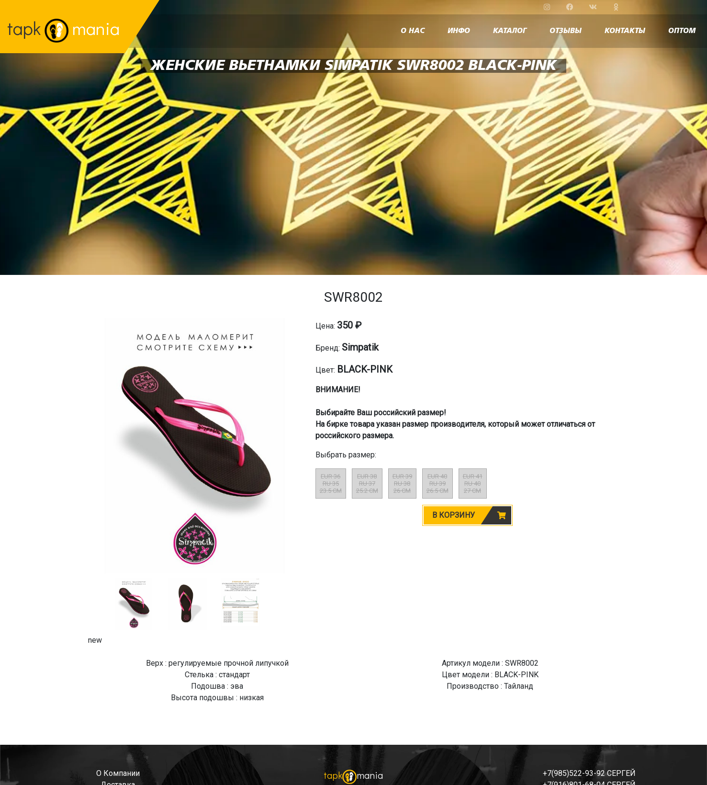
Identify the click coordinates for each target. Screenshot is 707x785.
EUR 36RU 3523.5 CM (331, 483)
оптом (682, 31)
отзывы (566, 31)
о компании (118, 773)
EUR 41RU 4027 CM (473, 483)
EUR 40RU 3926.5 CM (437, 483)
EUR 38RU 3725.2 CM (367, 483)
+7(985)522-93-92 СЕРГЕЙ (589, 773)
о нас (413, 31)
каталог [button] (510, 31)
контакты (625, 31)
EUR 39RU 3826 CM (402, 483)
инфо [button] (459, 31)
